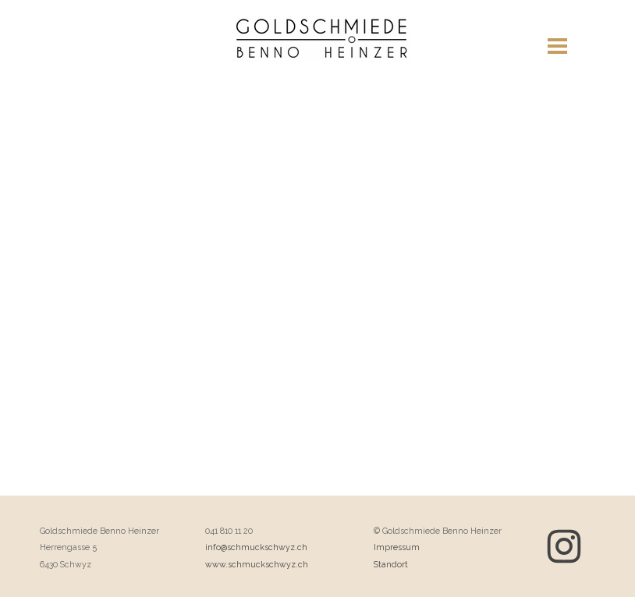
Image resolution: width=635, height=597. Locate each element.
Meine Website (321, 55)
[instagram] (564, 546)
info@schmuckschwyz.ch (256, 547)
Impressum (397, 547)
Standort (391, 564)
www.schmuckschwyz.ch (256, 564)
